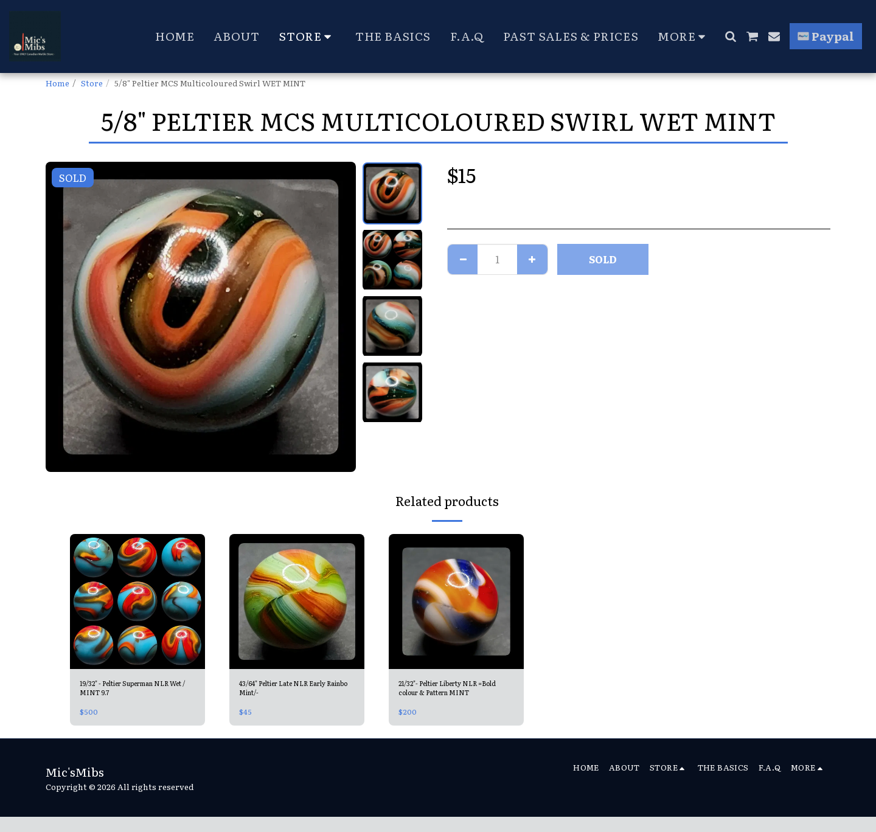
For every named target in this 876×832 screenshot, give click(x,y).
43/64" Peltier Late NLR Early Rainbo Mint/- (296, 690)
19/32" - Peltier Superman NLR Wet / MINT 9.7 (130, 690)
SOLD (603, 259)
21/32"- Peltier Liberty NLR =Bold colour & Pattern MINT (451, 691)
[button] (730, 36)
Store (92, 83)
